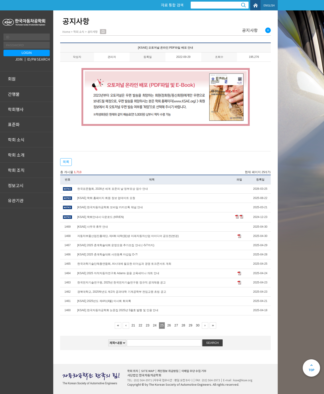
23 (148, 325)
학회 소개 (16, 155)
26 (169, 325)
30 (197, 325)
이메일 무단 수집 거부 (193, 371)
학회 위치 (132, 371)
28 (183, 325)
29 (190, 325)
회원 (12, 79)
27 (176, 325)
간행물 (14, 94)
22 (140, 325)
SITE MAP (147, 371)
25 (162, 325)
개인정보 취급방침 (167, 371)
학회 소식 (16, 140)
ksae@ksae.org (242, 380)
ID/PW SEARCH (38, 59)
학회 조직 (16, 170)
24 (155, 325)
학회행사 (16, 109)
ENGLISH (269, 5)
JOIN (18, 59)
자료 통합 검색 (172, 5)
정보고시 (16, 185)
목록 (66, 162)
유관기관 (16, 200)
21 (133, 325)
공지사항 (250, 30)
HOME (255, 5)
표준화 (14, 124)
